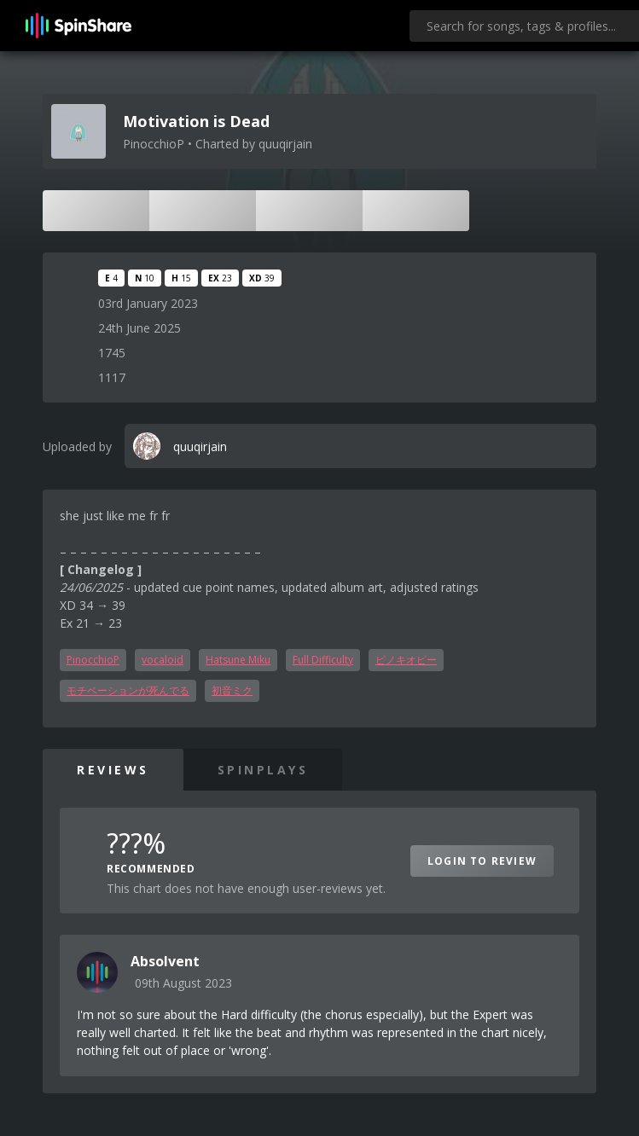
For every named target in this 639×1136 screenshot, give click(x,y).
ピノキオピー (406, 659)
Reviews (113, 770)
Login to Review (482, 861)
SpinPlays (263, 770)
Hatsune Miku (238, 659)
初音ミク (232, 690)
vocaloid (162, 659)
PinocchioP (93, 659)
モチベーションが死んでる (128, 690)
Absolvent (165, 961)
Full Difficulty (323, 659)
